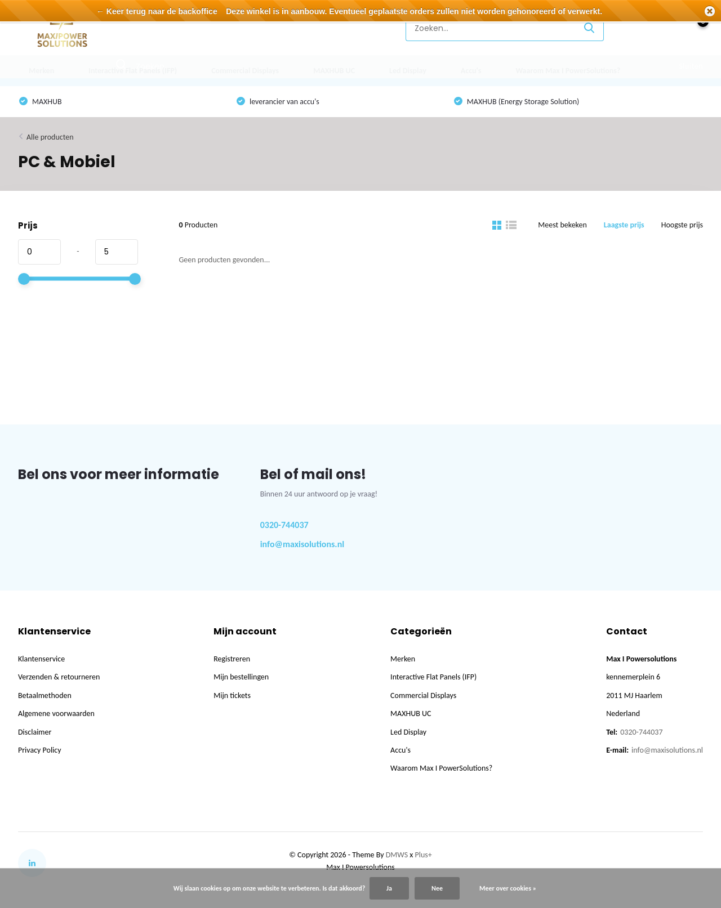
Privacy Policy (39, 750)
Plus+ (423, 855)
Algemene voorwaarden (56, 713)
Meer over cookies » (507, 888)
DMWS (397, 855)
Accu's (471, 70)
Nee (437, 888)
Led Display (407, 70)
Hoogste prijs (682, 225)
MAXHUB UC (334, 70)
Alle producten (50, 137)
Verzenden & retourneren (59, 677)
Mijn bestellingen (241, 677)
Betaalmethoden (45, 695)
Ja (389, 888)
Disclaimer (34, 732)
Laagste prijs (624, 225)
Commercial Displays (245, 70)
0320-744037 (284, 525)
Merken (41, 70)
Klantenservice (358, 28)
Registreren (231, 659)
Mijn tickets (232, 695)
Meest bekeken (562, 225)
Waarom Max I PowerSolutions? (567, 70)
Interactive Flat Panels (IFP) (132, 70)
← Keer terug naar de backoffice (156, 11)
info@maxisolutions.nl (302, 544)
